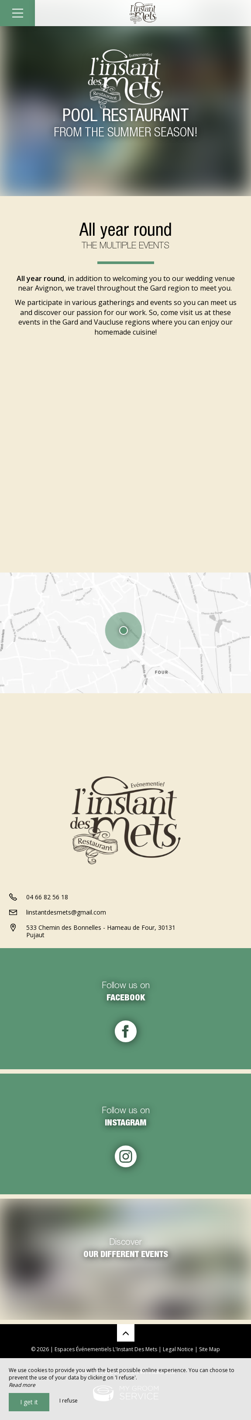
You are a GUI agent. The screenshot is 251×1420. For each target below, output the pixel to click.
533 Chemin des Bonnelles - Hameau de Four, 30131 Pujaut (100, 931)
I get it (29, 1402)
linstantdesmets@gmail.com (66, 912)
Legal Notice (178, 1349)
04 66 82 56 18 (47, 897)
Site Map (209, 1349)
